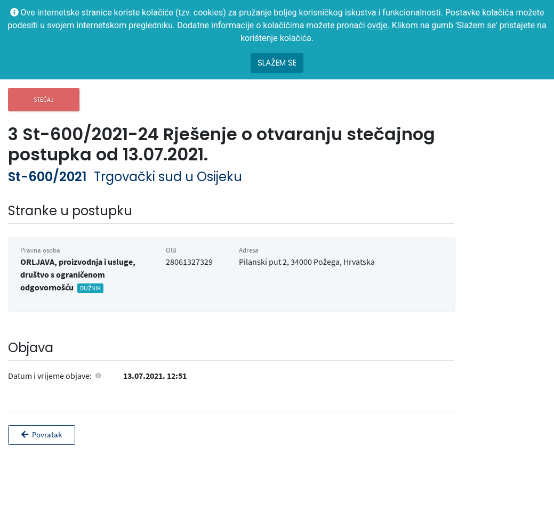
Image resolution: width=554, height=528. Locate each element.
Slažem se (277, 62)
